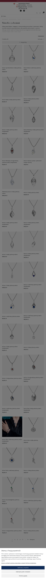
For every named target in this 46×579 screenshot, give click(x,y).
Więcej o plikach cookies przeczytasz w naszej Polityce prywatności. (18, 563)
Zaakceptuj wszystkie (23, 567)
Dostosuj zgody (23, 575)
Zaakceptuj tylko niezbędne (23, 571)
